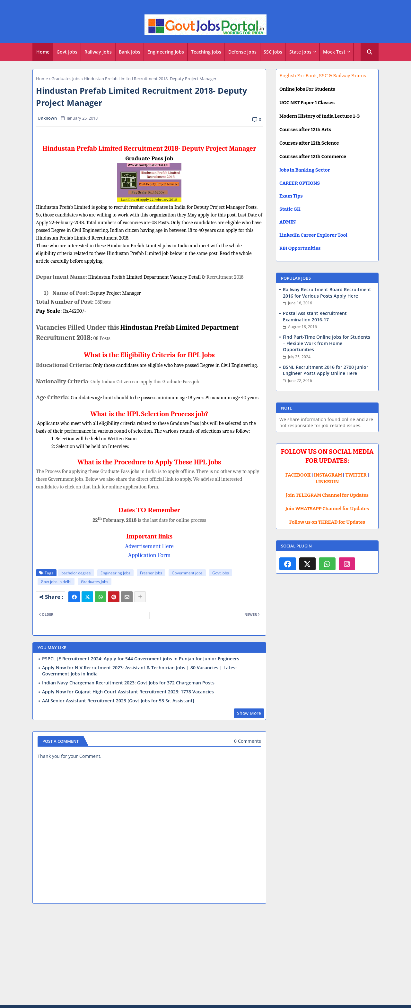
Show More (249, 713)
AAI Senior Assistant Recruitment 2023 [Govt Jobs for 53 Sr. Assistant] (118, 701)
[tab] (42, 52)
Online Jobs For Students (307, 89)
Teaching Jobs (206, 52)
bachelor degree (76, 573)
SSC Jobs (273, 52)
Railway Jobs (98, 52)
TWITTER (355, 475)
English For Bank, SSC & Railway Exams (322, 76)
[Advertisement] (205, 955)
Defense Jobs (242, 52)
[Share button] (140, 596)
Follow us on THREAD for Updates (327, 522)
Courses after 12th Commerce (312, 156)
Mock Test (334, 52)
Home (42, 52)
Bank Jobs (129, 52)
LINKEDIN (327, 482)
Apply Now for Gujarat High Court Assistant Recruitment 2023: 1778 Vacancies (128, 692)
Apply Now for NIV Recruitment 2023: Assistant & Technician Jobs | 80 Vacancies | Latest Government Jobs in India (139, 670)
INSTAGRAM (328, 475)
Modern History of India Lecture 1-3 (319, 116)
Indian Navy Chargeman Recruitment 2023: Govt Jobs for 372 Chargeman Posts (128, 683)
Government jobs (187, 573)
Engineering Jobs (165, 52)
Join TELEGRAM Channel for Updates (327, 495)
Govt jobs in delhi (56, 581)
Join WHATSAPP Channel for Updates (327, 509)
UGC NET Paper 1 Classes (307, 103)
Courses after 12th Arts (305, 129)
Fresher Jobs (151, 573)
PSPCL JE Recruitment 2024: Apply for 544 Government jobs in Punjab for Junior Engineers (140, 659)
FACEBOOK (298, 475)
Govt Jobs (67, 52)
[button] (370, 52)
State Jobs (300, 52)
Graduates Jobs (65, 78)
